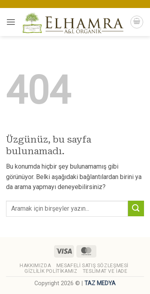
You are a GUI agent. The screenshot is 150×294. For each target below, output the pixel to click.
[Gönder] (136, 208)
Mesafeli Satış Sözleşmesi (92, 265)
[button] (11, 22)
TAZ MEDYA (100, 283)
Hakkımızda (35, 265)
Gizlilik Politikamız (50, 271)
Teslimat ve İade (105, 271)
